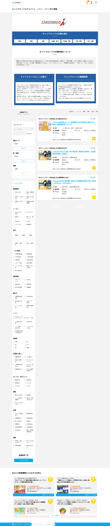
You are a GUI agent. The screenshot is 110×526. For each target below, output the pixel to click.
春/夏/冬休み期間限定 (30, 202)
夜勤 (28, 347)
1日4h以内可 (30, 296)
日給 (23, 235)
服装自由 (17, 383)
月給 (30, 235)
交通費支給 (18, 418)
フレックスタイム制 (30, 327)
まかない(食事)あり (19, 414)
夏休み (17, 216)
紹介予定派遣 (18, 287)
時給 (16, 235)
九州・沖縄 (90, 41)
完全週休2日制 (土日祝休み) (18, 331)
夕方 (28, 344)
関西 (31, 41)
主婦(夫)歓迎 (30, 260)
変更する (23, 148)
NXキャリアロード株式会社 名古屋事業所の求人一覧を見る (67, 139)
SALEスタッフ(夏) (18, 213)
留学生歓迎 (29, 263)
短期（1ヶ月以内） (18, 197)
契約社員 (17, 284)
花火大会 (17, 221)
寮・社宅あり (18, 421)
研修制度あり (30, 413)
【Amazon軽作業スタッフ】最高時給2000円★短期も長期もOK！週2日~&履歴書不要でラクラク (73, 123)
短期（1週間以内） (30, 193)
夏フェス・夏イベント (30, 217)
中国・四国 (79, 41)
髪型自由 (29, 380)
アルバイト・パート (18, 280)
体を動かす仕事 (18, 301)
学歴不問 (17, 260)
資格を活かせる (30, 446)
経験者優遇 (18, 445)
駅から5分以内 (18, 395)
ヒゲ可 (28, 386)
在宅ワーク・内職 (30, 301)
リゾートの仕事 (18, 306)
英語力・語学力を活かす (18, 441)
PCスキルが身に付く (18, 403)
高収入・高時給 (18, 244)
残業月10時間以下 (30, 306)
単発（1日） (18, 192)
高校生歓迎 (29, 254)
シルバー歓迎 (18, 263)
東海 (43, 41)
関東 (19, 41)
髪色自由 (17, 380)
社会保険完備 (18, 427)
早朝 (16, 341)
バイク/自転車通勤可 (18, 398)
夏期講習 (29, 224)
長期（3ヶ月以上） (18, 202)
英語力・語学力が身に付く (30, 398)
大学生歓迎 (18, 257)
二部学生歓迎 (30, 257)
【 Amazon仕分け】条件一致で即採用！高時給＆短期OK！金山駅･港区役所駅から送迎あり (74, 153)
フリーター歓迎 (18, 266)
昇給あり (29, 421)
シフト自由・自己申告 (18, 327)
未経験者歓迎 (18, 254)
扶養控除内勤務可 (18, 297)
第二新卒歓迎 (18, 270)
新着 (84, 111)
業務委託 (29, 287)
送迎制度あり (30, 418)
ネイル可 (17, 386)
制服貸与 (17, 424)
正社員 (28, 279)
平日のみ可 (29, 321)
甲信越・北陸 (66, 41)
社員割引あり (30, 424)
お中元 (28, 221)
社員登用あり (30, 427)
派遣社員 (29, 284)
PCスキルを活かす (30, 441)
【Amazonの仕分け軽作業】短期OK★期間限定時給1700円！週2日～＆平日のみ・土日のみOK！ (74, 182)
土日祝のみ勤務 (18, 322)
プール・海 (18, 224)
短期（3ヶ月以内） (30, 197)
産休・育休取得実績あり (30, 430)
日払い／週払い (30, 244)
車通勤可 (29, 395)
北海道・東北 (55, 41)
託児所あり (18, 430)
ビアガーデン (30, 212)
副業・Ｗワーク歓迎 (30, 266)
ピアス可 (29, 383)
